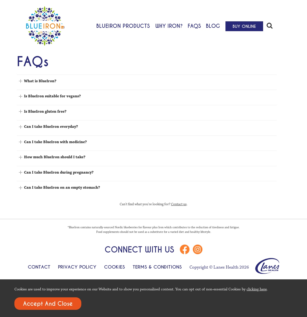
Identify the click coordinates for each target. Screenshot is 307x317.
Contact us (179, 204)
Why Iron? (169, 26)
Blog (213, 26)
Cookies (114, 267)
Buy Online (244, 26)
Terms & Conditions (157, 267)
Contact (39, 267)
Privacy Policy (77, 267)
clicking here (257, 289)
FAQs (194, 26)
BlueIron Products (123, 26)
